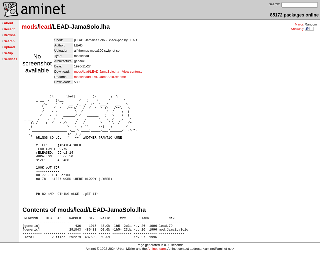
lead (45, 26)
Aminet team (157, 274)
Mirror (299, 24)
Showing (297, 29)
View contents (132, 71)
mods (30, 26)
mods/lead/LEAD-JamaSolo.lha (96, 71)
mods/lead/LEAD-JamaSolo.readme (100, 77)
